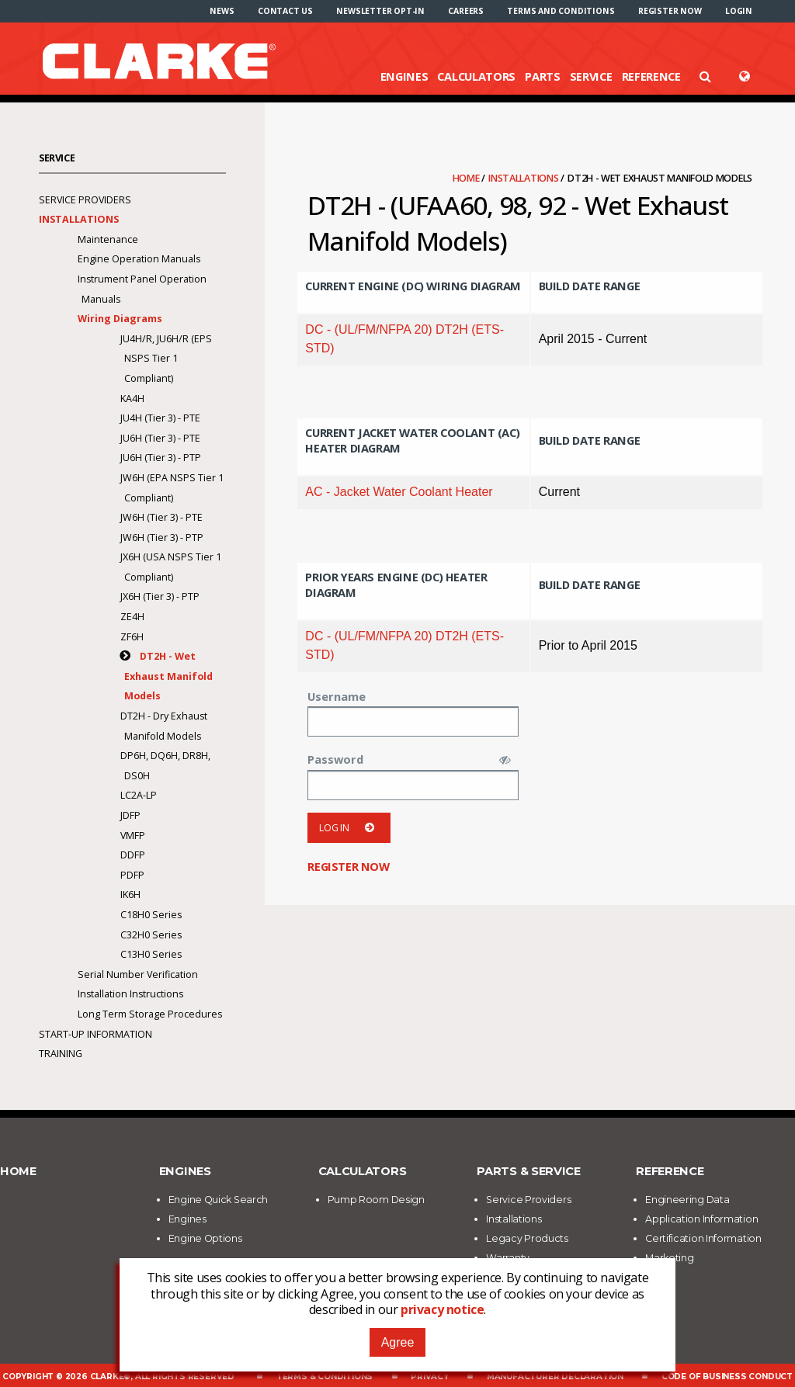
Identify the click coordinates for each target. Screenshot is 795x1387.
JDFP (130, 815)
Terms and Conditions (560, 11)
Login (738, 11)
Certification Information (703, 1238)
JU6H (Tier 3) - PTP (160, 457)
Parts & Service (529, 1171)
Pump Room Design (376, 1199)
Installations (524, 178)
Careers (466, 11)
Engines (404, 76)
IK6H (130, 894)
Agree (398, 1342)
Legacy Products (527, 1238)
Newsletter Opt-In (380, 11)
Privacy (430, 1376)
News (222, 11)
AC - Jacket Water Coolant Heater (398, 491)
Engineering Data (687, 1199)
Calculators (476, 76)
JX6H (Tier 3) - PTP (160, 596)
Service (591, 76)
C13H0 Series (151, 954)
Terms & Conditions (324, 1376)
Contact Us (285, 11)
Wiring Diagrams (120, 318)
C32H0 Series (151, 934)
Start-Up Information (95, 1034)
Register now (670, 11)
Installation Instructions (130, 993)
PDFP (132, 875)
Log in (349, 827)
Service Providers (85, 199)
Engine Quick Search (218, 1199)
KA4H (132, 398)
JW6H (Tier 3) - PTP (161, 537)
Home (467, 178)
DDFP (132, 855)
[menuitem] (222, 11)
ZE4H (132, 616)
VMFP (132, 835)
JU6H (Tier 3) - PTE (160, 438)
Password (335, 759)
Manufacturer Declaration (555, 1376)
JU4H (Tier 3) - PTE (160, 418)
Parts (543, 76)
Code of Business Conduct (727, 1376)
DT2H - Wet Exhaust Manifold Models (168, 676)
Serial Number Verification (138, 974)
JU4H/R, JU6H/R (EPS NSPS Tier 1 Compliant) (166, 358)
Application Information (701, 1219)
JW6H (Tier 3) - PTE (161, 517)
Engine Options (205, 1238)
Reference (651, 76)
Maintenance (108, 239)
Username (336, 696)
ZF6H (132, 636)
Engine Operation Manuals (139, 258)
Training (60, 1053)
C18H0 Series (151, 914)
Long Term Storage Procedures (150, 1014)
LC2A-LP (138, 795)
